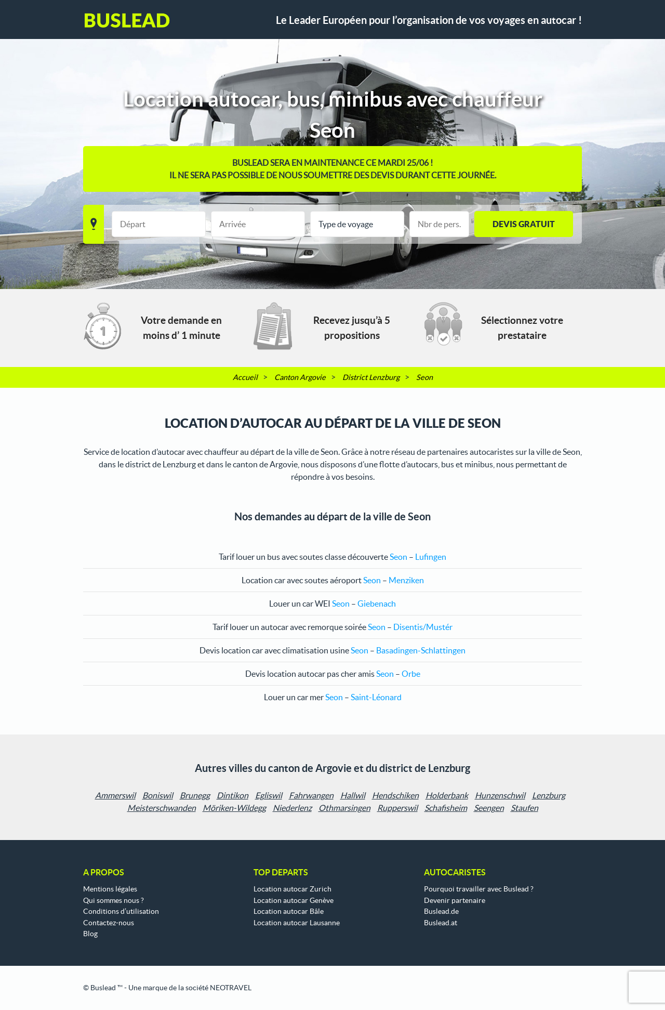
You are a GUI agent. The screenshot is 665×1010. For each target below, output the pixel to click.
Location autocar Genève (294, 900)
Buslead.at (440, 923)
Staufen (524, 807)
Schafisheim (445, 807)
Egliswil (268, 795)
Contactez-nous (108, 923)
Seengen (489, 807)
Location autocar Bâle (289, 911)
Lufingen (430, 556)
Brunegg (195, 795)
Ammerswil (115, 795)
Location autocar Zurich (292, 889)
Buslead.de (441, 911)
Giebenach (376, 603)
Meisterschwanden (161, 807)
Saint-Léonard (376, 697)
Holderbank (446, 795)
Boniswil (157, 795)
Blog (90, 933)
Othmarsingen (344, 807)
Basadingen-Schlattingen (421, 650)
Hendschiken (395, 795)
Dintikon (232, 795)
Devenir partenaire (454, 900)
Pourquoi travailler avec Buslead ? (479, 889)
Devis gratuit (524, 224)
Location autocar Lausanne (297, 923)
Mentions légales (110, 889)
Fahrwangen (311, 795)
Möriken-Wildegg (234, 807)
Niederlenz (292, 807)
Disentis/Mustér (423, 627)
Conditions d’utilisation (121, 911)
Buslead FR (127, 20)
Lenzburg (548, 795)
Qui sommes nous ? (113, 900)
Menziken (406, 580)
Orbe (411, 673)
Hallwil (352, 795)
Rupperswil (397, 807)
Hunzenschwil (500, 795)
